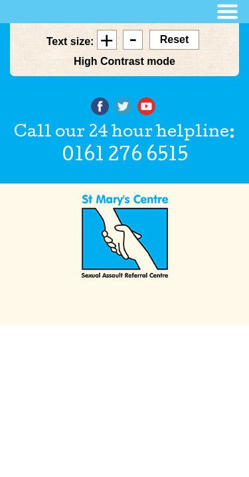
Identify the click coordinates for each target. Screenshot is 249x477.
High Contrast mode (124, 61)
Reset (174, 39)
